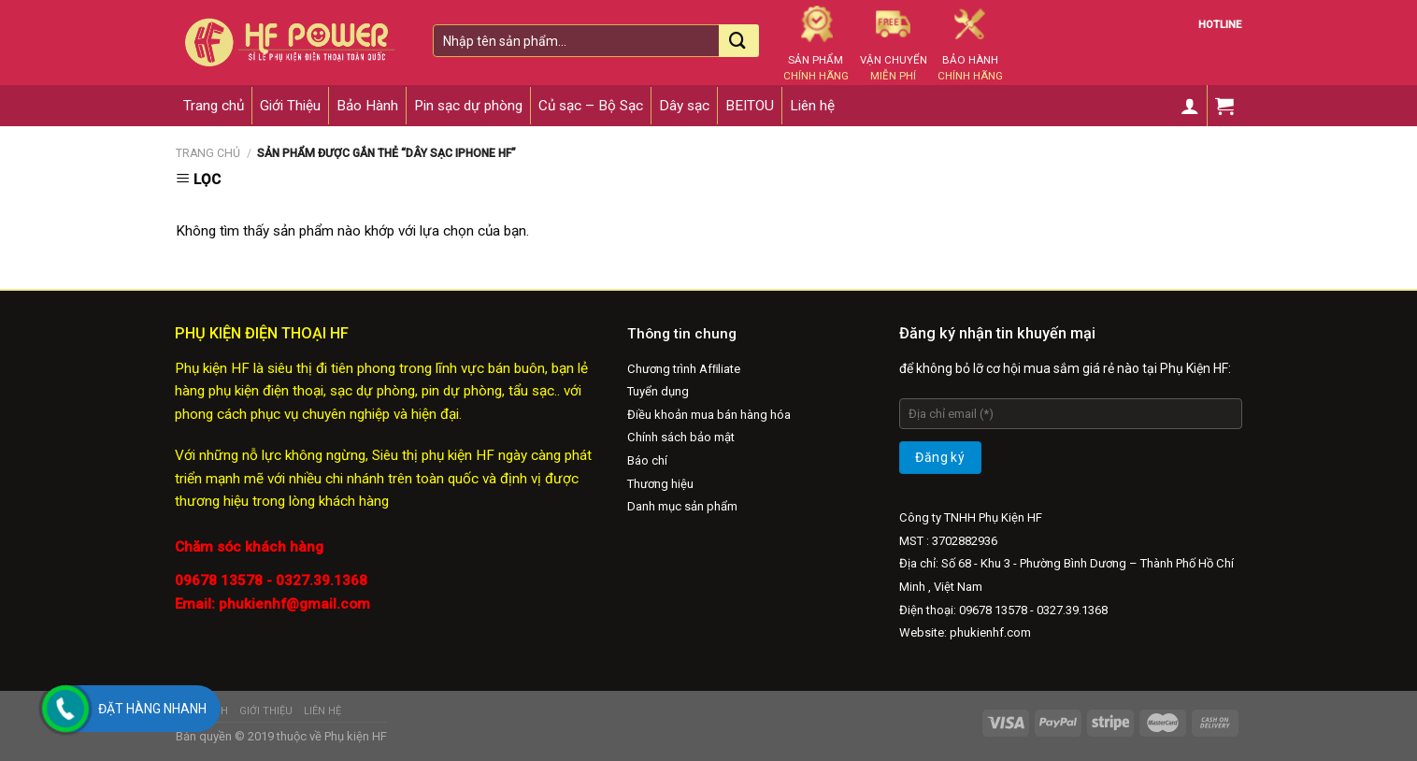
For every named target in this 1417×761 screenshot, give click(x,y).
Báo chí (647, 460)
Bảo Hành (367, 105)
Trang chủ (213, 105)
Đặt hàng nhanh (152, 708)
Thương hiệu (660, 484)
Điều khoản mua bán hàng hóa (709, 415)
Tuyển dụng (658, 391)
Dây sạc (684, 105)
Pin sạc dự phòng (468, 105)
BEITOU (749, 105)
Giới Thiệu (290, 105)
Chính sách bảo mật (681, 437)
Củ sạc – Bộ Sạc (590, 105)
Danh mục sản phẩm (682, 506)
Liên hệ (812, 105)
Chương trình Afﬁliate (684, 369)
